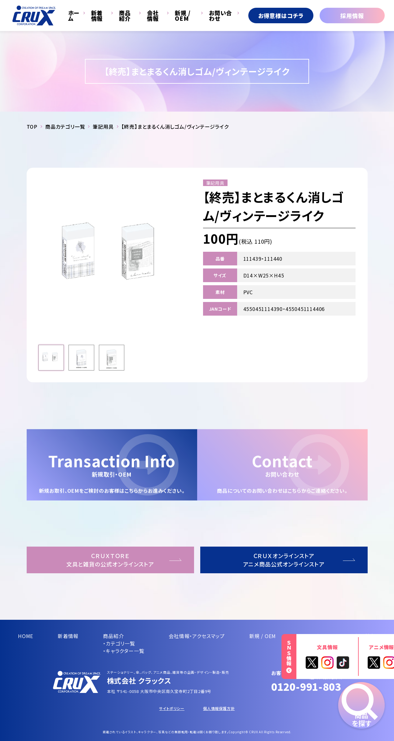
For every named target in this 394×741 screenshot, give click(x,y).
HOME (25, 636)
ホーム (73, 15)
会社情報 (153, 15)
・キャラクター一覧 (123, 650)
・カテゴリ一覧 (119, 643)
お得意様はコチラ (280, 15)
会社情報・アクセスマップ (197, 636)
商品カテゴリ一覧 (65, 126)
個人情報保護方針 (219, 708)
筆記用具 (103, 126)
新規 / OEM (183, 15)
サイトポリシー (171, 708)
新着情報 (97, 15)
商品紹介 (125, 15)
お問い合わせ (220, 15)
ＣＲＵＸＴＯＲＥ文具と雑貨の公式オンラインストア (110, 560)
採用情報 (352, 15)
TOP (32, 126)
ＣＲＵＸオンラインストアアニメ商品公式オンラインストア (284, 560)
